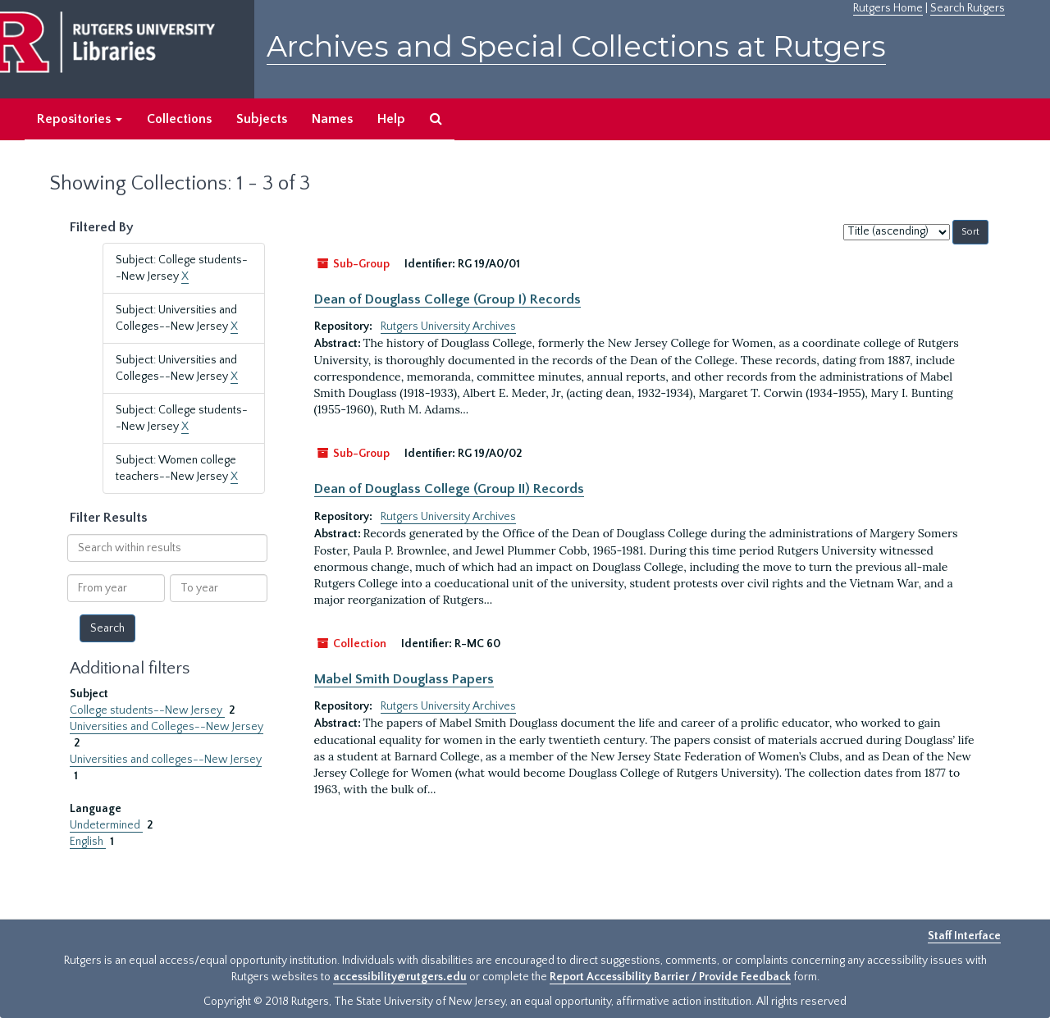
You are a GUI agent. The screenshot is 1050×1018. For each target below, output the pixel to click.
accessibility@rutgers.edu (400, 977)
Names (332, 119)
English (88, 841)
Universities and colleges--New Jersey (166, 759)
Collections (179, 119)
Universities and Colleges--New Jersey (166, 726)
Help (391, 119)
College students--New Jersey (147, 710)
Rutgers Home (888, 8)
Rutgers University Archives (448, 326)
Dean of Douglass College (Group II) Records (449, 489)
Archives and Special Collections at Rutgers (576, 46)
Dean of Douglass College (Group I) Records (447, 299)
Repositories (79, 119)
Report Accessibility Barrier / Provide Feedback (670, 977)
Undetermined (106, 825)
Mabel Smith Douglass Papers (404, 679)
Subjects (261, 119)
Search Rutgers (967, 8)
